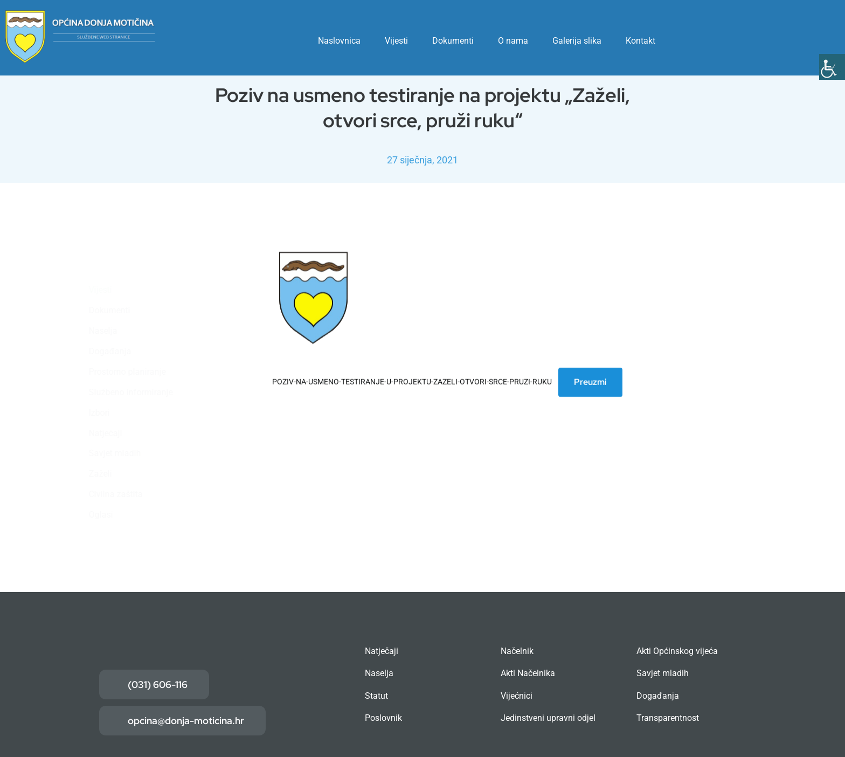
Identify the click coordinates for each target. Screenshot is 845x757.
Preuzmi (590, 383)
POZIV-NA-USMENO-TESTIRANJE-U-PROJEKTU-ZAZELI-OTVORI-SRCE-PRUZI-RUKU (412, 383)
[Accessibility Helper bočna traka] (832, 67)
